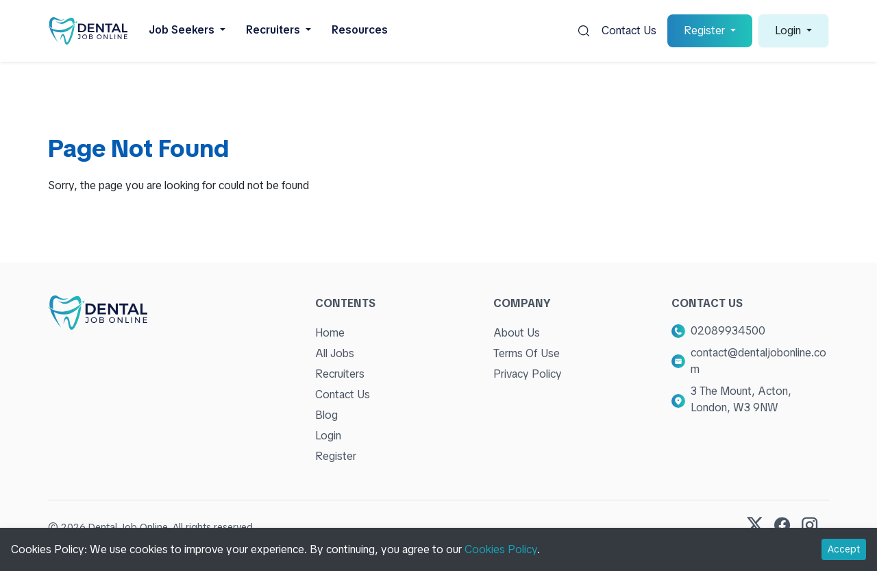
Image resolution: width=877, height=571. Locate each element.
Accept (844, 549)
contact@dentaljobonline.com (758, 360)
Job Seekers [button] (183, 30)
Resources (360, 30)
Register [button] (706, 30)
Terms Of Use (526, 353)
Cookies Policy (501, 549)
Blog (326, 415)
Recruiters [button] (274, 30)
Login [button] (789, 30)
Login (328, 435)
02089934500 (728, 331)
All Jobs (334, 353)
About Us (516, 333)
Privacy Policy (527, 374)
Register (335, 456)
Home (330, 333)
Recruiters (340, 374)
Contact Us (629, 30)
